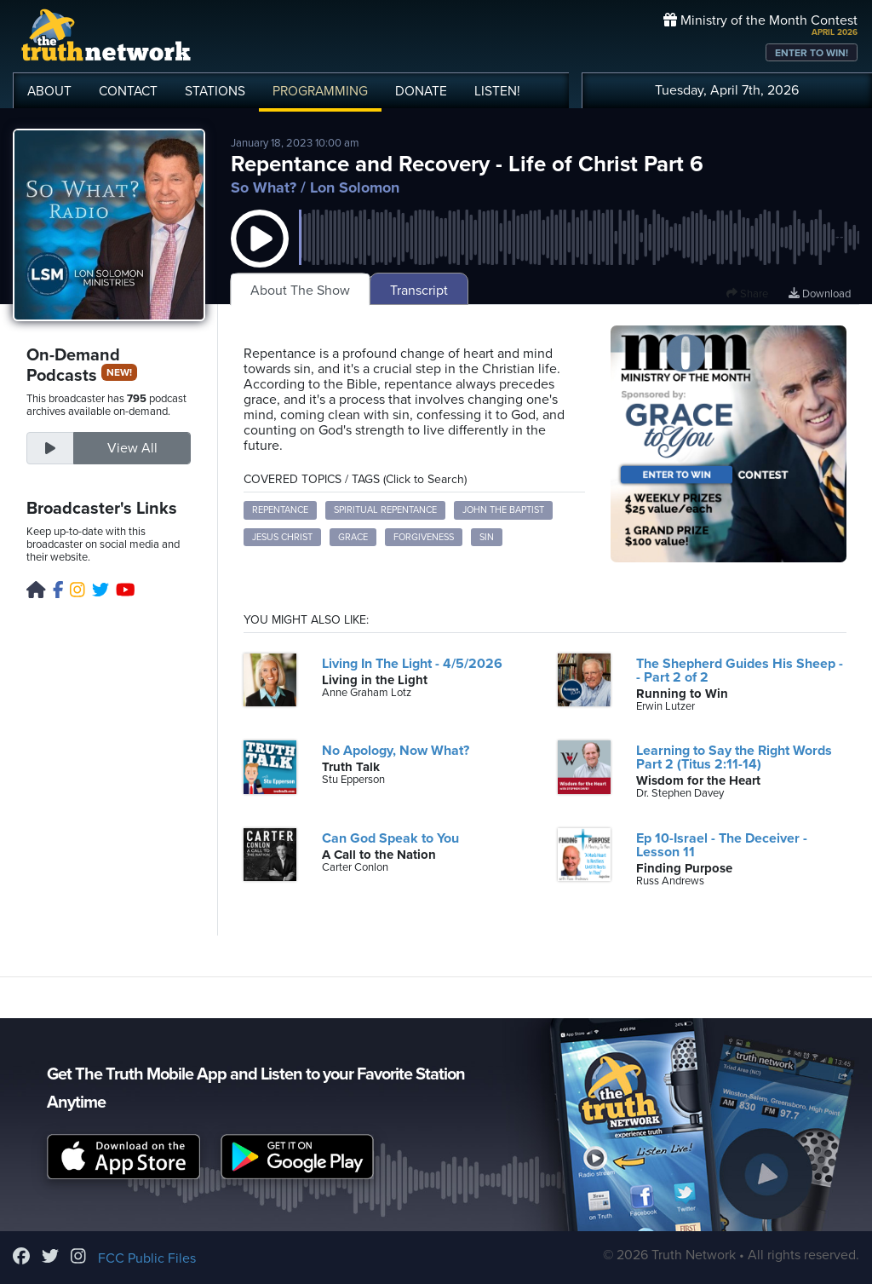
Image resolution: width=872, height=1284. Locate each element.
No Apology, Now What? (395, 750)
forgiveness (423, 537)
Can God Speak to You (390, 838)
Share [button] (747, 294)
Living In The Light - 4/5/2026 (412, 663)
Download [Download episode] (820, 294)
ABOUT (49, 91)
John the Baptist (503, 509)
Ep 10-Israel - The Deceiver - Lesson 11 (721, 845)
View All (132, 448)
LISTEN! (497, 91)
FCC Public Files (147, 1258)
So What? (263, 187)
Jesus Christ (282, 537)
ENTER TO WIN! (811, 53)
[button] (260, 255)
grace (353, 537)
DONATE (421, 91)
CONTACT (128, 91)
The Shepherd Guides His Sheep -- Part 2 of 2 (739, 670)
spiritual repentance (385, 509)
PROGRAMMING (320, 91)
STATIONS (215, 91)
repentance (280, 509)
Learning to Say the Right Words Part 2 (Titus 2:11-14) (734, 757)
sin (486, 537)
